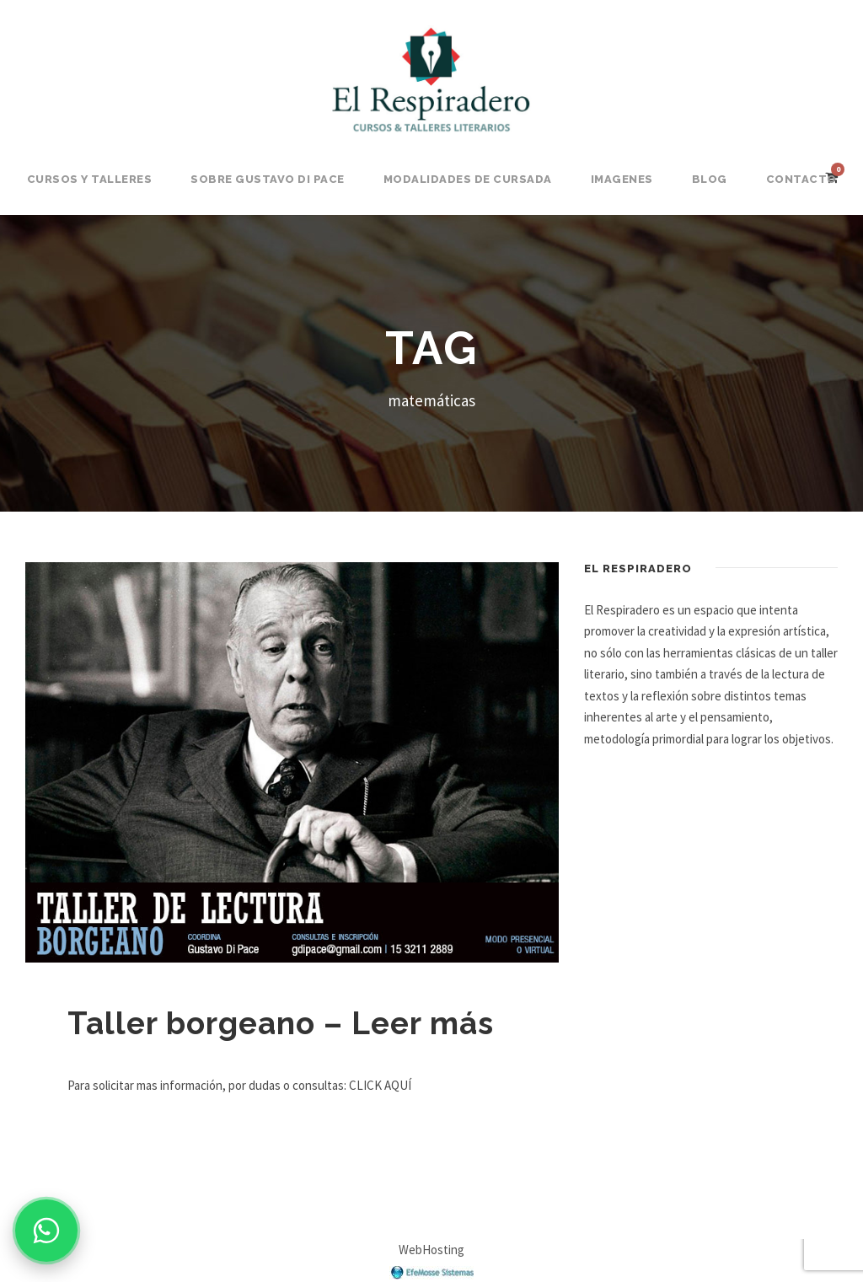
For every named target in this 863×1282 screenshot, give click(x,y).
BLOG (709, 179)
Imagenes (622, 179)
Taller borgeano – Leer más (280, 1023)
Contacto (801, 179)
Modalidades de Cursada (467, 179)
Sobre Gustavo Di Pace (267, 179)
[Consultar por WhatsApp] (46, 1230)
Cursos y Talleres (90, 179)
